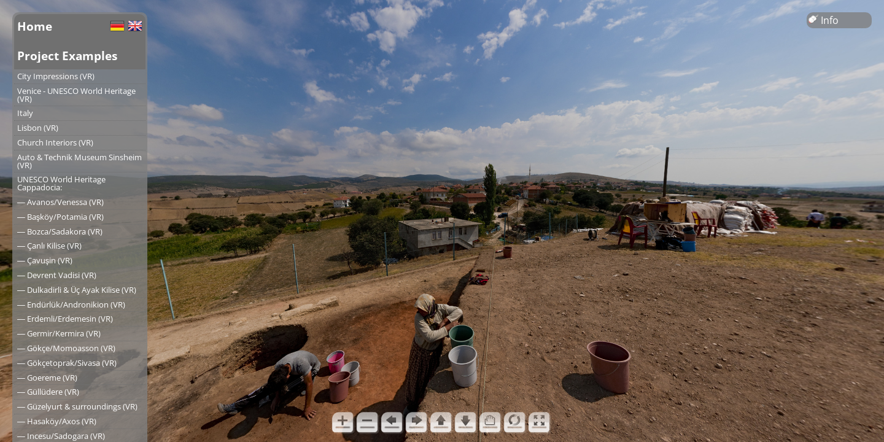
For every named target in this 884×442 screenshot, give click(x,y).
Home (34, 26)
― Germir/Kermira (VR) (59, 333)
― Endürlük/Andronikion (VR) (71, 304)
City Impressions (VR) (56, 76)
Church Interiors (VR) (55, 142)
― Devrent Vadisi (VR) (56, 275)
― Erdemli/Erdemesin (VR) (65, 318)
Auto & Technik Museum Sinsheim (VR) (79, 161)
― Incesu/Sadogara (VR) (61, 435)
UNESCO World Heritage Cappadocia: (61, 183)
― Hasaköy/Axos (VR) (56, 421)
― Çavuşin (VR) (44, 260)
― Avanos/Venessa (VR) (60, 201)
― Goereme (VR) (47, 377)
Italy (25, 112)
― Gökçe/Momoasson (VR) (66, 348)
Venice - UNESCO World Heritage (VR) (76, 94)
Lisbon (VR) (37, 127)
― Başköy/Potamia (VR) (60, 216)
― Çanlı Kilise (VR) (49, 245)
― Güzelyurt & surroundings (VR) (77, 406)
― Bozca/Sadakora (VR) (60, 231)
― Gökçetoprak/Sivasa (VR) (67, 362)
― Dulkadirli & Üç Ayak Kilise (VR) (76, 289)
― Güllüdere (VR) (48, 391)
